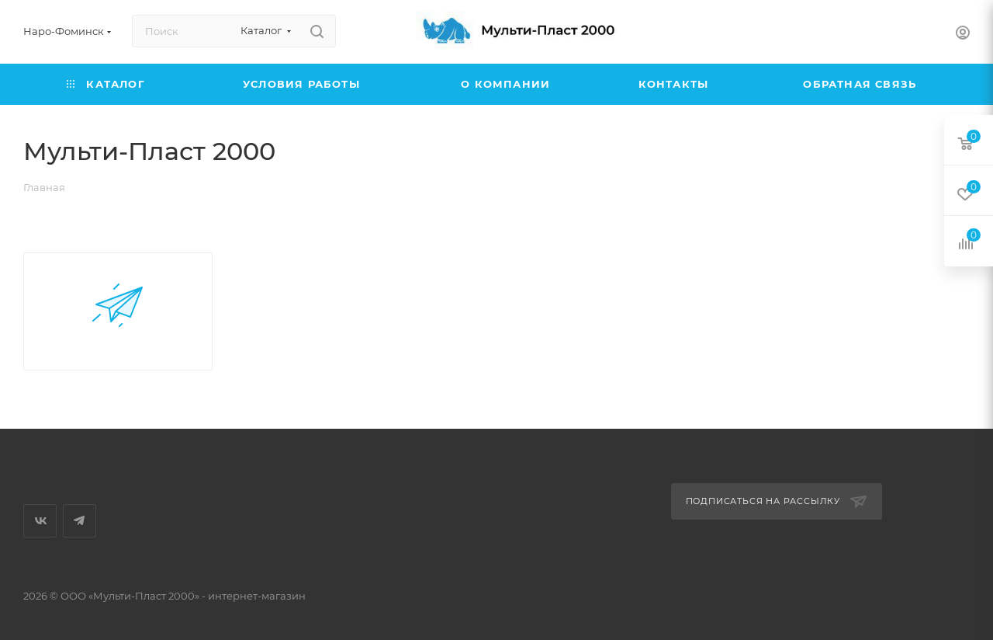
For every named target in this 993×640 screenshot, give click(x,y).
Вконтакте (40, 520)
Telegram (79, 520)
